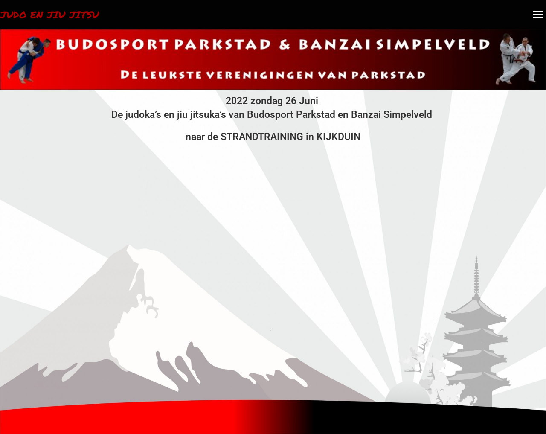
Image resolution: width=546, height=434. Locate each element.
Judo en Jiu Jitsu (51, 14)
